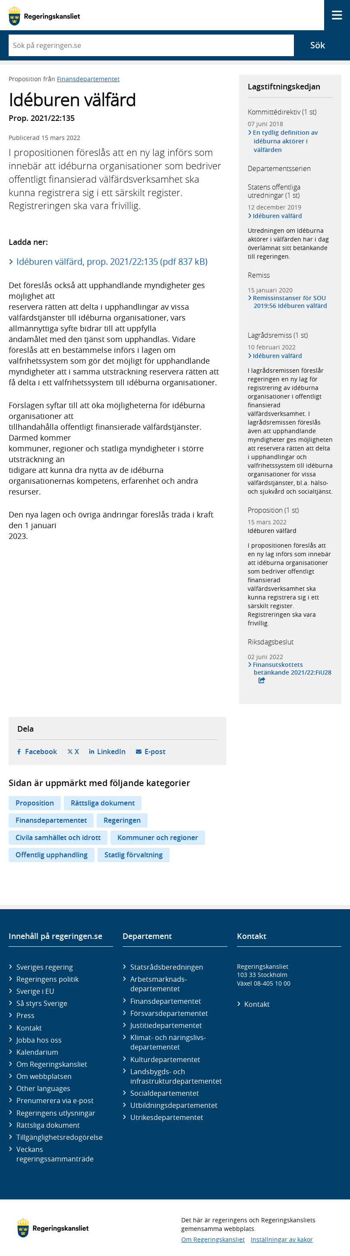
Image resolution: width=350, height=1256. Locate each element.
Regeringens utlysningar (55, 1113)
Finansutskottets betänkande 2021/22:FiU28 (292, 668)
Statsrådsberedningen (166, 967)
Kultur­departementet (165, 1059)
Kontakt (29, 1028)
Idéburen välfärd (278, 216)
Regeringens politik (47, 979)
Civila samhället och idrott (58, 837)
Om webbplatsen (44, 1076)
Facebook (41, 751)
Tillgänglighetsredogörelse (59, 1137)
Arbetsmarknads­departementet (158, 983)
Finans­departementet (165, 1001)
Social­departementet (164, 1093)
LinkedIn (111, 751)
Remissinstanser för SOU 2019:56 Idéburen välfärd (290, 302)
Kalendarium (37, 1052)
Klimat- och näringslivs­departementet (168, 1042)
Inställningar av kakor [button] (282, 1239)
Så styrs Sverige (41, 1003)
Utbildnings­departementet (174, 1105)
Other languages (43, 1088)
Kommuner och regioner (157, 837)
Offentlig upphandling (52, 855)
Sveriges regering (44, 967)
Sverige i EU (35, 991)
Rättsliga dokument (103, 803)
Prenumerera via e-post (55, 1100)
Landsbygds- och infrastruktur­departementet (176, 1076)
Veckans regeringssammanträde (55, 1154)
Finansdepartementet (88, 79)
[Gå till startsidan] (44, 15)
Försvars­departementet (169, 1013)
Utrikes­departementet (166, 1117)
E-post (155, 751)
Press (25, 1015)
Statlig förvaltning (133, 855)
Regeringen (122, 820)
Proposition (35, 803)
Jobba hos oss (39, 1040)
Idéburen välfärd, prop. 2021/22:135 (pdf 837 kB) (112, 261)
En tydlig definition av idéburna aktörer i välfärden (286, 141)
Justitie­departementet (166, 1025)
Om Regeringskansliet (51, 1064)
